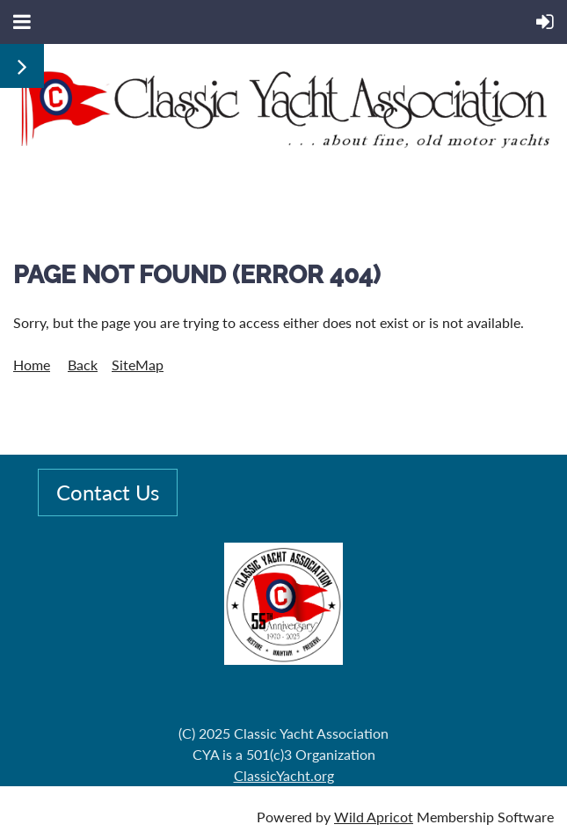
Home (31, 364)
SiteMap (138, 364)
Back (83, 364)
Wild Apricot (373, 816)
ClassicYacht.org (284, 775)
